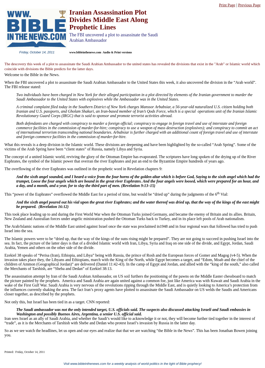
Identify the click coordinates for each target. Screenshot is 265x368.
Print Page (227, 5)
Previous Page (249, 5)
